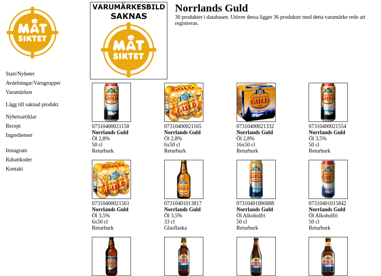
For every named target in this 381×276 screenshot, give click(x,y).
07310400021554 (327, 126)
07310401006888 (255, 203)
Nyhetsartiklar (21, 117)
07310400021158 (110, 126)
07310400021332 (255, 126)
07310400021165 (182, 126)
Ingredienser (19, 135)
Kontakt (14, 169)
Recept (13, 126)
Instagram (16, 150)
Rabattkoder (19, 160)
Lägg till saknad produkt (32, 104)
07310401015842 (327, 203)
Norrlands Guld (110, 132)
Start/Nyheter (20, 74)
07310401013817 (183, 203)
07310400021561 (110, 203)
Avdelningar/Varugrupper (33, 83)
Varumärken (19, 92)
